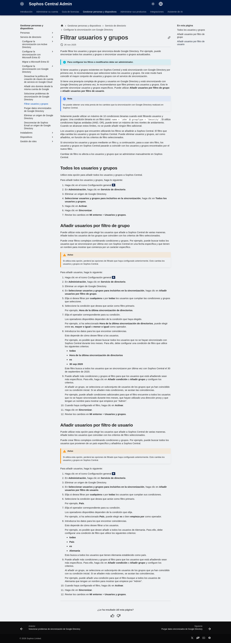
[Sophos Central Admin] (22, 4)
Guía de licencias (70, 11)
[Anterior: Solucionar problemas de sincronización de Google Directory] (51, 629)
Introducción (26, 11)
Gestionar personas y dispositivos (99, 11)
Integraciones (157, 11)
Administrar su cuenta (47, 11)
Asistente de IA (175, 11)
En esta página (185, 25)
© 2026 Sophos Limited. (31, 638)
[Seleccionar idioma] (161, 4)
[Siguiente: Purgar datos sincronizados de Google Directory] (185, 629)
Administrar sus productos (133, 11)
